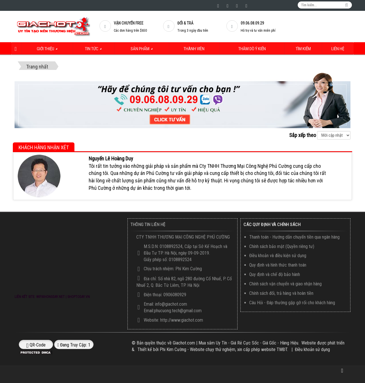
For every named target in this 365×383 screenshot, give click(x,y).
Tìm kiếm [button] (304, 48)
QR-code (36, 345)
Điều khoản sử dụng (312, 349)
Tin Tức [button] (95, 50)
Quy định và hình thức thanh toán (277, 265)
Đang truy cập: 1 (73, 345)
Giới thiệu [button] (49, 50)
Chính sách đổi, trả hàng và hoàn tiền (281, 293)
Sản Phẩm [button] (144, 50)
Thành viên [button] (193, 48)
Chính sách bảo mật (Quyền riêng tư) (281, 246)
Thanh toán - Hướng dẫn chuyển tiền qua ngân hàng (294, 237)
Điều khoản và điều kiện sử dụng (277, 255)
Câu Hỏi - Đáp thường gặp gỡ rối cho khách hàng (292, 302)
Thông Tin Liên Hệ (148, 224)
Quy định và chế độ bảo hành (274, 274)
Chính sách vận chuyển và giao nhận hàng (285, 284)
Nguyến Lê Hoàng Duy (111, 158)
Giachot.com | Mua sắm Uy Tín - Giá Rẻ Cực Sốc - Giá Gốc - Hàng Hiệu (235, 343)
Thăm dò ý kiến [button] (252, 48)
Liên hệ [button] (338, 48)
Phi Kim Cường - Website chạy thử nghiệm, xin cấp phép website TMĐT (223, 349)
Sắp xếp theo (302, 135)
